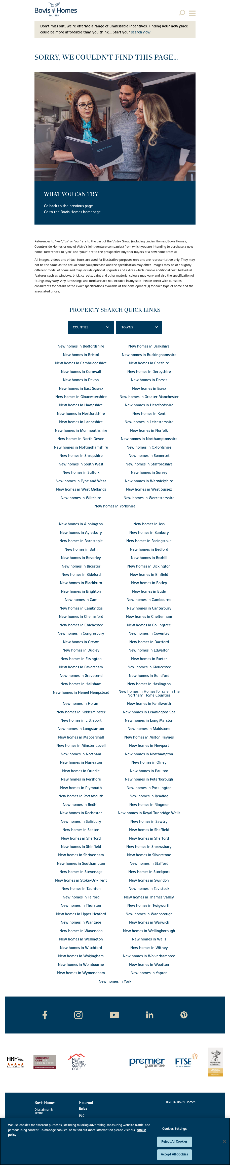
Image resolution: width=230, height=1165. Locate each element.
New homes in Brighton (81, 591)
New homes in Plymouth (81, 788)
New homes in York (115, 981)
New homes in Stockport (149, 872)
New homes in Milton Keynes (149, 737)
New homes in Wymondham (81, 973)
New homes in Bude (149, 591)
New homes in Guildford (149, 676)
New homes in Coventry (149, 633)
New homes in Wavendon (81, 931)
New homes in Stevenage (80, 872)
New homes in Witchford (81, 948)
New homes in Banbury (149, 533)
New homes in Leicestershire (149, 422)
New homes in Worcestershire (149, 498)
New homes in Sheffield (149, 830)
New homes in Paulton (149, 771)
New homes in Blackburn (81, 583)
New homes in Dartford (149, 642)
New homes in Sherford (149, 838)
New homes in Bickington (149, 566)
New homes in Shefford (81, 838)
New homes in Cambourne (149, 600)
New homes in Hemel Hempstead (81, 693)
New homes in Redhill (81, 805)
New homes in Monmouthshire (81, 431)
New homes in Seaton (80, 830)
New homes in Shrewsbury (149, 847)
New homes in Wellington (81, 939)
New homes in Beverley (81, 558)
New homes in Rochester (81, 813)
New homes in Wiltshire (81, 498)
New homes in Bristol (81, 355)
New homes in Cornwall (81, 372)
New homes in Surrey (149, 472)
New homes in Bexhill (149, 558)
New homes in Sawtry (149, 822)
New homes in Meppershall (81, 737)
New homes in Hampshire (81, 405)
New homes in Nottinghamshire (81, 447)
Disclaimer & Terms (43, 1111)
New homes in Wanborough (149, 914)
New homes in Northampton (149, 754)
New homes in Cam (81, 600)
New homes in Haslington (149, 684)
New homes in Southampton (81, 864)
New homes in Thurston (81, 906)
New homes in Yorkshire (114, 506)
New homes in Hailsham (80, 684)
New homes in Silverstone (149, 855)
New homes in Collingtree (149, 625)
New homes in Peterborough (149, 779)
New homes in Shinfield (81, 847)
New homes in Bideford (81, 575)
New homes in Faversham (81, 667)
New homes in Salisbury (81, 822)
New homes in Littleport (81, 720)
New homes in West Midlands (81, 489)
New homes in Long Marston (149, 720)
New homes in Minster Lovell (81, 746)
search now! (141, 32)
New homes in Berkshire (149, 346)
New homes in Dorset (149, 380)
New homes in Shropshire (81, 456)
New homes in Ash (149, 524)
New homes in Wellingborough (149, 931)
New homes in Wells (149, 939)
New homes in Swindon (149, 880)
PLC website (84, 1117)
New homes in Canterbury (149, 608)
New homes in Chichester (81, 625)
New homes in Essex (149, 389)
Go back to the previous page (68, 206)
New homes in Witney (149, 948)
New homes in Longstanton (81, 729)
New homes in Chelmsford (81, 617)
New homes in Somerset (149, 456)
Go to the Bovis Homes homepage (72, 212)
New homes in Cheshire (149, 363)
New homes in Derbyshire (149, 372)
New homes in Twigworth (149, 906)
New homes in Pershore (81, 779)
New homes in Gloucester (149, 667)
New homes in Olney (149, 762)
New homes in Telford (81, 897)
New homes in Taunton (81, 889)
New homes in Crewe (81, 642)
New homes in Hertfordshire (81, 414)
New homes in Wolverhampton (149, 956)
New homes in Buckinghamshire (149, 355)
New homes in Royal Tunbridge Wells (149, 813)
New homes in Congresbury (81, 633)
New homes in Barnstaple (81, 541)
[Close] (224, 1141)
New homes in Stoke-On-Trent (81, 880)
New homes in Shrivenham (81, 855)
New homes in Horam (81, 704)
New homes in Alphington (81, 524)
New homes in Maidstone (149, 729)
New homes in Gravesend (81, 676)
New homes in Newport (149, 746)
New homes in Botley (149, 583)
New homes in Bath (81, 549)
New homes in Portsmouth (80, 796)
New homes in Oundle (81, 771)
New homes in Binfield (149, 575)
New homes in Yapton (149, 973)
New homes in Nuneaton (81, 762)
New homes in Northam (81, 754)
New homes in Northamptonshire (149, 439)
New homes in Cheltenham (149, 617)
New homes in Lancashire (81, 422)
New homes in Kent (149, 414)
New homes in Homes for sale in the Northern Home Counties (149, 693)
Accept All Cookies (174, 1154)
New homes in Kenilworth (149, 704)
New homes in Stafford (149, 864)
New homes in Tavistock (149, 889)
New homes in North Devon (80, 439)
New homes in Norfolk (149, 431)
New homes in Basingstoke (149, 541)
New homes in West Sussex (149, 489)
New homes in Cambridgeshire (81, 363)
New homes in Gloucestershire (81, 397)
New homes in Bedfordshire (81, 346)
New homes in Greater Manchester (149, 397)
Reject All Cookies (174, 1142)
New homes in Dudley (80, 650)
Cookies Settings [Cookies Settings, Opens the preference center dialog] (174, 1129)
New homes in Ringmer (149, 805)
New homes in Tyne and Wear (81, 481)
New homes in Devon (81, 380)
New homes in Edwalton (149, 650)
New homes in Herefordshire (149, 405)
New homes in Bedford (149, 549)
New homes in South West (81, 464)
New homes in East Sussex (81, 389)
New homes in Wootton (149, 965)
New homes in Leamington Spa (149, 712)
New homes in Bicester (81, 566)
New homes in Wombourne (81, 965)
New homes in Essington (81, 659)
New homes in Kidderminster (80, 712)
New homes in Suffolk (80, 472)
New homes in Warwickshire (149, 481)
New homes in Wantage (81, 922)
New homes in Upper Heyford (81, 914)
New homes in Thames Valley (149, 897)
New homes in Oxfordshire (149, 447)
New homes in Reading (149, 796)
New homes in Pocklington (149, 788)
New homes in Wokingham (81, 956)
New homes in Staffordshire (149, 464)
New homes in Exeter (149, 659)
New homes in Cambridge (81, 608)
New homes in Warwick (149, 922)
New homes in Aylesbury (81, 533)
